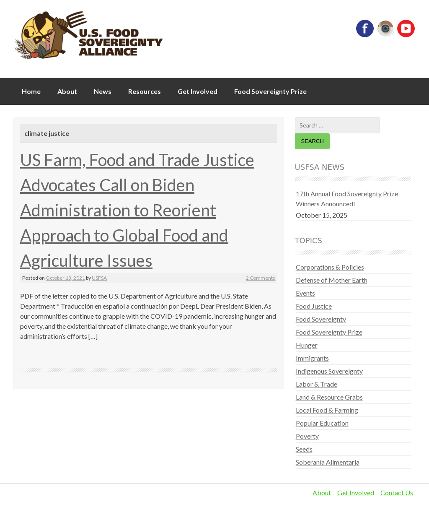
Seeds (304, 449)
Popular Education (322, 423)
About (67, 91)
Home (31, 91)
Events (305, 293)
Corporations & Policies (330, 267)
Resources (144, 91)
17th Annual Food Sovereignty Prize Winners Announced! (347, 199)
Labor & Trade (316, 384)
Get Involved (197, 91)
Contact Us (396, 492)
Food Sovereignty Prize (270, 91)
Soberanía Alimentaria (327, 462)
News (102, 91)
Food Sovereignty (321, 319)
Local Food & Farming (327, 410)
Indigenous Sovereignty (329, 371)
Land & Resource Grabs (329, 397)
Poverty (307, 436)
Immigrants (312, 358)
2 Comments (260, 278)
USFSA (99, 278)
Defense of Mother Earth (331, 280)
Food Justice (314, 306)
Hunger (307, 345)
